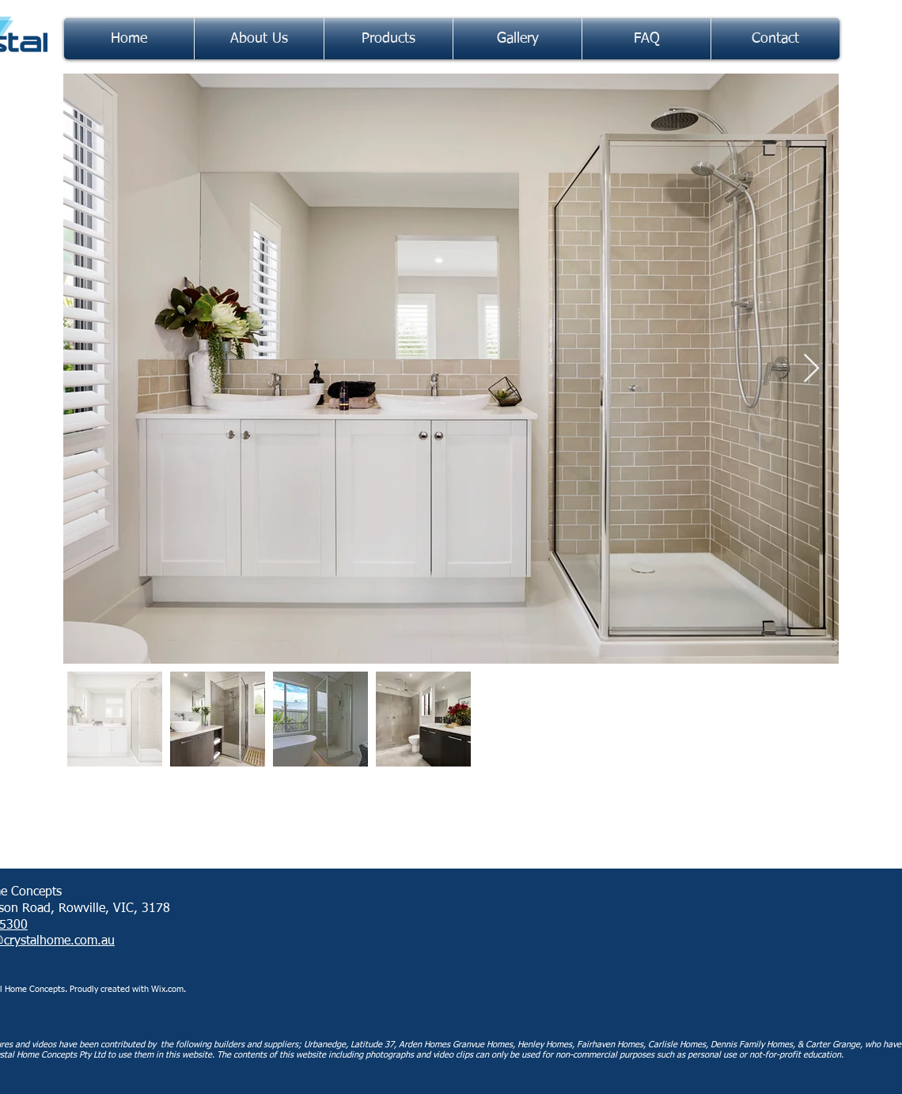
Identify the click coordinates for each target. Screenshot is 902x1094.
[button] (388, 38)
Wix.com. (169, 989)
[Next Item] (811, 369)
